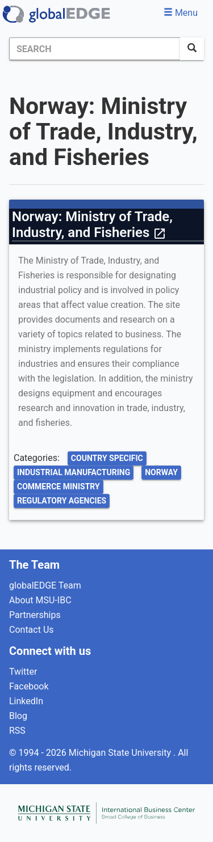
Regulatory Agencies (61, 500)
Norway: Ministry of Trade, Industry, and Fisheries (92, 224)
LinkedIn (26, 701)
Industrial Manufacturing (73, 472)
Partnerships (35, 615)
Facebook (28, 686)
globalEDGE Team (45, 585)
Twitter (23, 671)
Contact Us (31, 629)
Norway (161, 472)
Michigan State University (121, 752)
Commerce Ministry (58, 486)
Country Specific (107, 458)
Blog (18, 715)
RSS (17, 730)
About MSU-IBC (40, 600)
